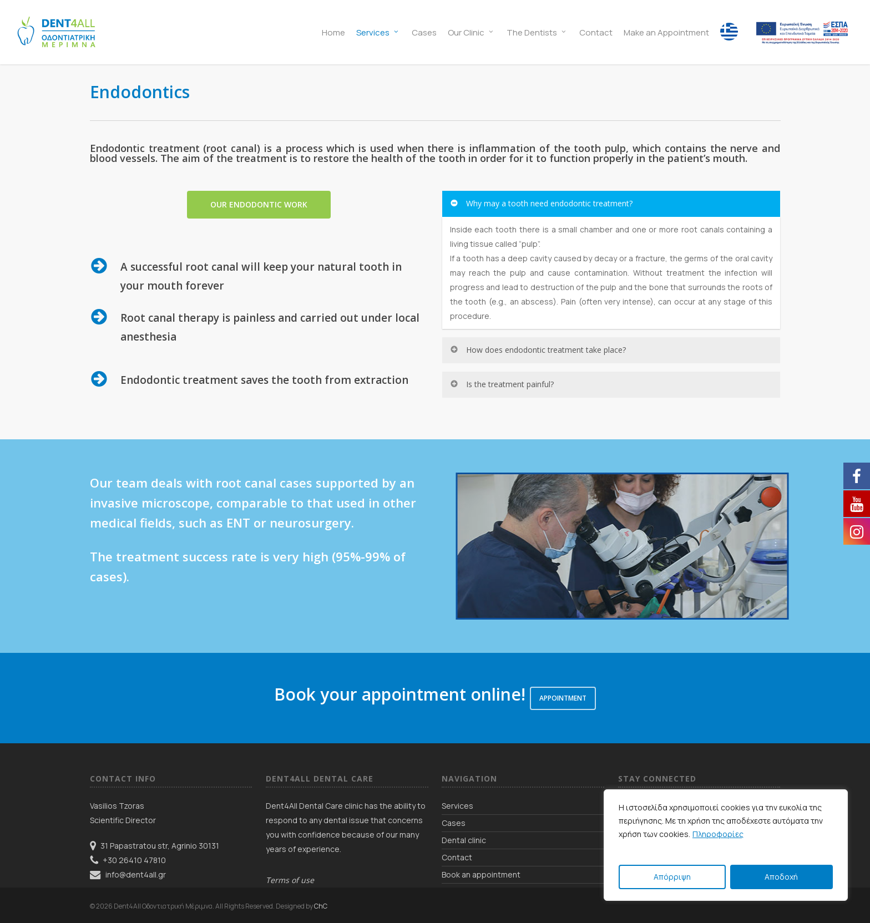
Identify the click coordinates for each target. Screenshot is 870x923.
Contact (457, 857)
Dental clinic (464, 840)
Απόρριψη (672, 876)
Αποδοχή (781, 876)
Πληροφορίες (717, 834)
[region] (726, 845)
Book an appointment (481, 874)
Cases (454, 823)
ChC (320, 906)
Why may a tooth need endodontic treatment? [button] (541, 203)
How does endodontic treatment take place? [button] (537, 349)
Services (457, 805)
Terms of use (290, 880)
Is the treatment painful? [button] (501, 384)
